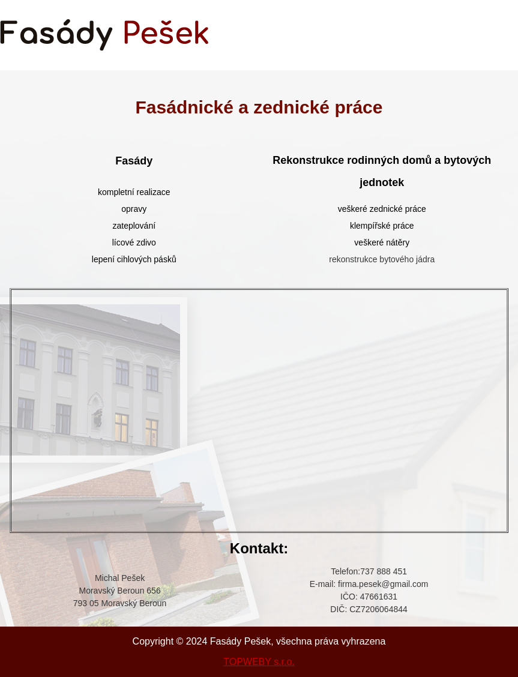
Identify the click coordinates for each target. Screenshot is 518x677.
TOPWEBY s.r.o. (259, 662)
